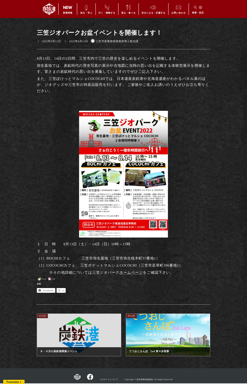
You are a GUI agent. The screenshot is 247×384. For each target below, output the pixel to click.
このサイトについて (109, 379)
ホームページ (131, 272)
